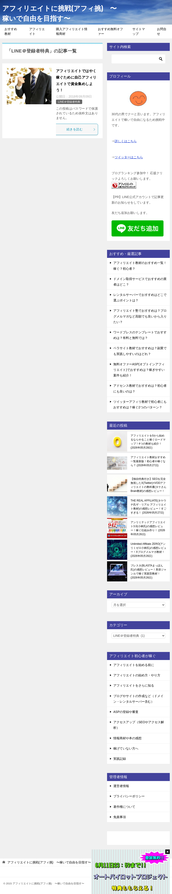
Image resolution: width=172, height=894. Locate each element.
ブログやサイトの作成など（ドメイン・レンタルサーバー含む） (138, 698)
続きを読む (81, 129)
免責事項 (119, 817)
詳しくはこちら (126, 141)
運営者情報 (121, 786)
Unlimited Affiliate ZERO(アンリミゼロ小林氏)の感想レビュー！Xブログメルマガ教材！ (148, 550)
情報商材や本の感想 (127, 738)
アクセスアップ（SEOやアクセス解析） (138, 724)
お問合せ (161, 31)
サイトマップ (138, 31)
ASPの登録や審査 (125, 712)
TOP (52, 862)
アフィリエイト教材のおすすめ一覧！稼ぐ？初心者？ (140, 265)
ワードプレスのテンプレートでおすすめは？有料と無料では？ (140, 335)
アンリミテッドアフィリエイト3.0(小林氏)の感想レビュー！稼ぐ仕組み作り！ (148, 528)
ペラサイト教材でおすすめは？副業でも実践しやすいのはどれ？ (140, 350)
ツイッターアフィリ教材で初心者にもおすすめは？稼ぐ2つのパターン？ (140, 404)
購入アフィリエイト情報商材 (71, 31)
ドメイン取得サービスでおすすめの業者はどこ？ (140, 281)
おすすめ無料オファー (110, 31)
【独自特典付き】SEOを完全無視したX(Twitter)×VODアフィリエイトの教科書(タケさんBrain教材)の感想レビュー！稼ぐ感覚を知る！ (148, 485)
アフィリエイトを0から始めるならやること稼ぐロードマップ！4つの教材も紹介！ (148, 441)
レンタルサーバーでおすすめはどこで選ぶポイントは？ (140, 297)
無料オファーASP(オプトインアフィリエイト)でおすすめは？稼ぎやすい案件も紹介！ (139, 369)
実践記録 (119, 758)
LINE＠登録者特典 (69, 101)
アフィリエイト (37, 31)
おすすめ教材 (10, 31)
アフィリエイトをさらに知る (133, 685)
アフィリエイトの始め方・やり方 (136, 675)
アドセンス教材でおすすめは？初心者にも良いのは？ (140, 388)
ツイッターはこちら (129, 157)
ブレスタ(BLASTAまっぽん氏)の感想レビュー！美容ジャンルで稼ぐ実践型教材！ (148, 571)
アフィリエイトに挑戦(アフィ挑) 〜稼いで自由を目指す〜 (59, 13)
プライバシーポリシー (129, 796)
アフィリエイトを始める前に (133, 665)
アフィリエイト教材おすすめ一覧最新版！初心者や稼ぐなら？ (148, 461)
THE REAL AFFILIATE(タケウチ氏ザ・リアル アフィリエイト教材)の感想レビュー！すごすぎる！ (148, 506)
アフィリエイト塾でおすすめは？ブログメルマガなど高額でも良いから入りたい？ (140, 316)
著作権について (124, 806)
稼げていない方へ (125, 748)
